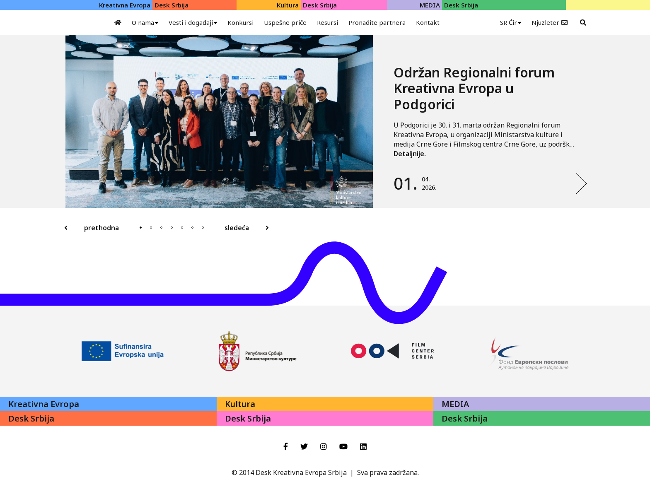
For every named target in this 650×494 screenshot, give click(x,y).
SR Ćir (508, 22)
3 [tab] (161, 228)
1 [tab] (141, 228)
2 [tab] (151, 228)
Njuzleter (545, 22)
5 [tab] (182, 228)
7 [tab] (203, 228)
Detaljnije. (410, 153)
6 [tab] (192, 228)
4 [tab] (172, 228)
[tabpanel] (326, 121)
